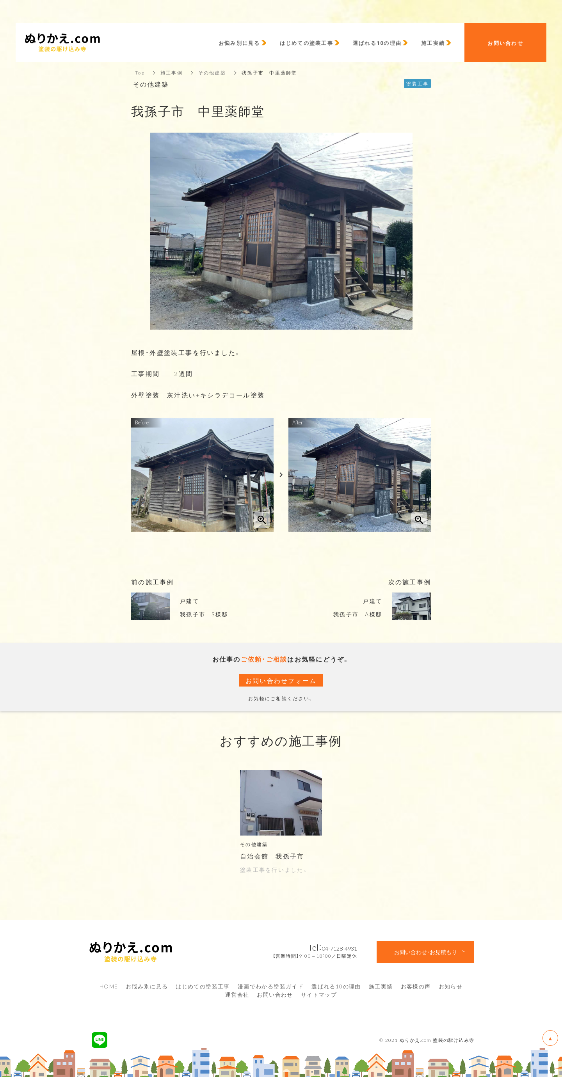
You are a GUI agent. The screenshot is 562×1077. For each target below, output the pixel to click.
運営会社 (237, 994)
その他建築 (212, 72)
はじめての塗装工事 (203, 986)
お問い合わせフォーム (281, 680)
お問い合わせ (275, 994)
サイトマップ (319, 994)
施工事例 (171, 72)
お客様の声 (416, 986)
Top (140, 72)
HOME (109, 986)
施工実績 (381, 986)
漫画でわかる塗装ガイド (271, 986)
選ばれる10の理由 (336, 986)
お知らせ (451, 986)
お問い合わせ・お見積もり (425, 952)
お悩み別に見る (147, 986)
